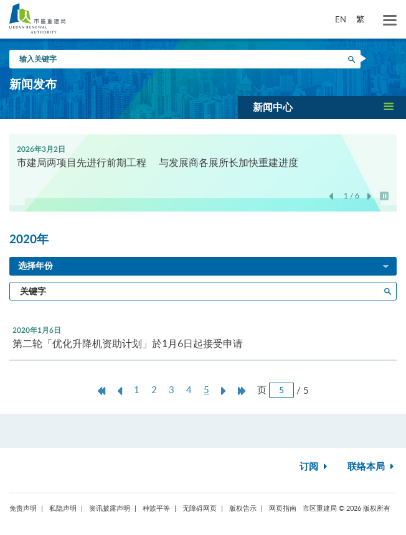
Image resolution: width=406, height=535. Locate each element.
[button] (322, 107)
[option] (203, 155)
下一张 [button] (369, 197)
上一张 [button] (331, 197)
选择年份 (204, 267)
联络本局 (372, 467)
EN (340, 19)
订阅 (315, 467)
